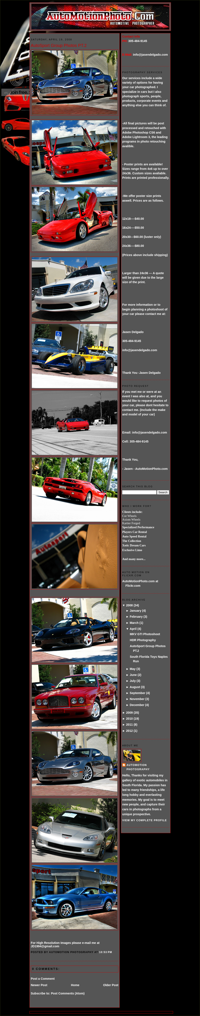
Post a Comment (43, 978)
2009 (129, 712)
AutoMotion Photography (138, 767)
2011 (129, 724)
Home (75, 985)
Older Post (110, 985)
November (137, 699)
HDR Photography (143, 640)
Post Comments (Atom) (67, 993)
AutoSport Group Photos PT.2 (59, 45)
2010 (129, 718)
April (133, 628)
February (136, 616)
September (137, 693)
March (134, 622)
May (133, 669)
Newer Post (39, 985)
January (135, 610)
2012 (129, 730)
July (133, 681)
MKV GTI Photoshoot (145, 634)
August (135, 687)
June (133, 675)
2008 (129, 605)
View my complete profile (144, 820)
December (137, 705)
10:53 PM (105, 952)
